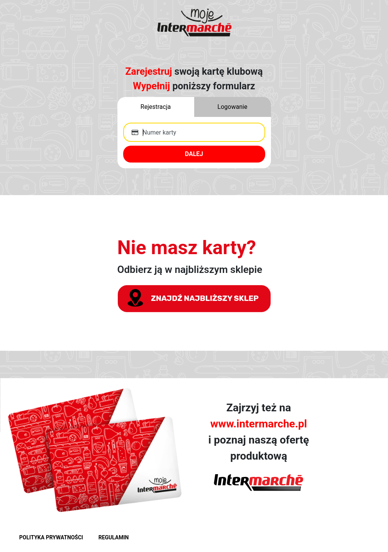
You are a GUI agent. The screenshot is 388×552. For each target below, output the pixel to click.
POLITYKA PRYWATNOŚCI (51, 537)
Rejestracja (155, 106)
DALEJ (194, 154)
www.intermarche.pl (258, 423)
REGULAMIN (113, 537)
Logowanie (233, 106)
